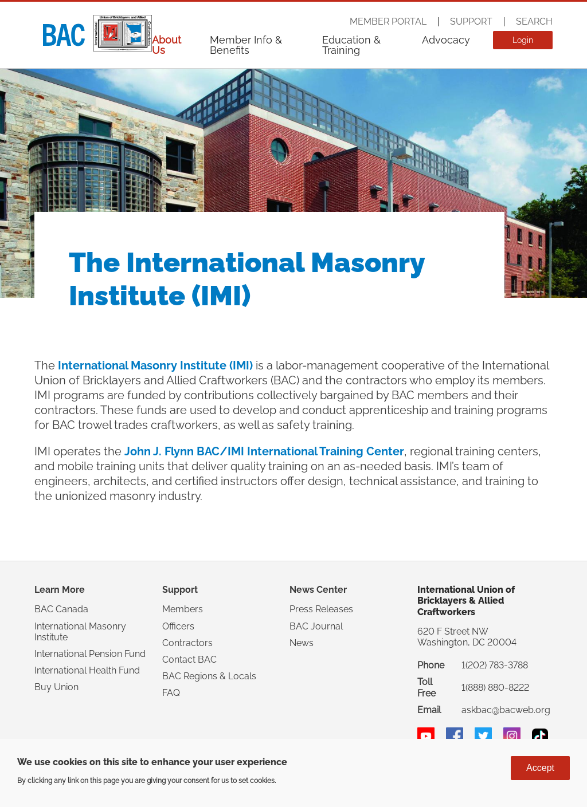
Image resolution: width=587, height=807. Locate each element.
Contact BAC (189, 659)
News (301, 642)
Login (522, 40)
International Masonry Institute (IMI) (155, 365)
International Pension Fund (90, 653)
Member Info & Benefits (246, 45)
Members (182, 609)
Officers (178, 626)
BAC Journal (316, 626)
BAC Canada (61, 609)
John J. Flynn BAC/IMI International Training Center (264, 451)
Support (471, 21)
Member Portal (388, 21)
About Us (166, 45)
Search (534, 21)
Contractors (187, 642)
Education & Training (351, 45)
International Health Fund (87, 670)
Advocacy (446, 40)
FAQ (171, 692)
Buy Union (56, 687)
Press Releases (321, 609)
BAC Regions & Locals (209, 676)
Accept (540, 768)
